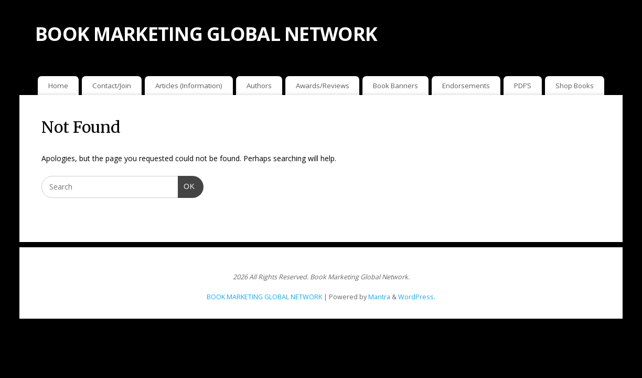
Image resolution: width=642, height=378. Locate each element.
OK (186, 185)
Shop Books (574, 85)
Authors (259, 85)
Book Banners (395, 85)
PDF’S (522, 85)
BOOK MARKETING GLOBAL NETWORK (206, 34)
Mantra (379, 296)
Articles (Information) (188, 85)
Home (58, 85)
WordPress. (416, 296)
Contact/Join (111, 85)
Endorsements (466, 85)
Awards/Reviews (322, 85)
